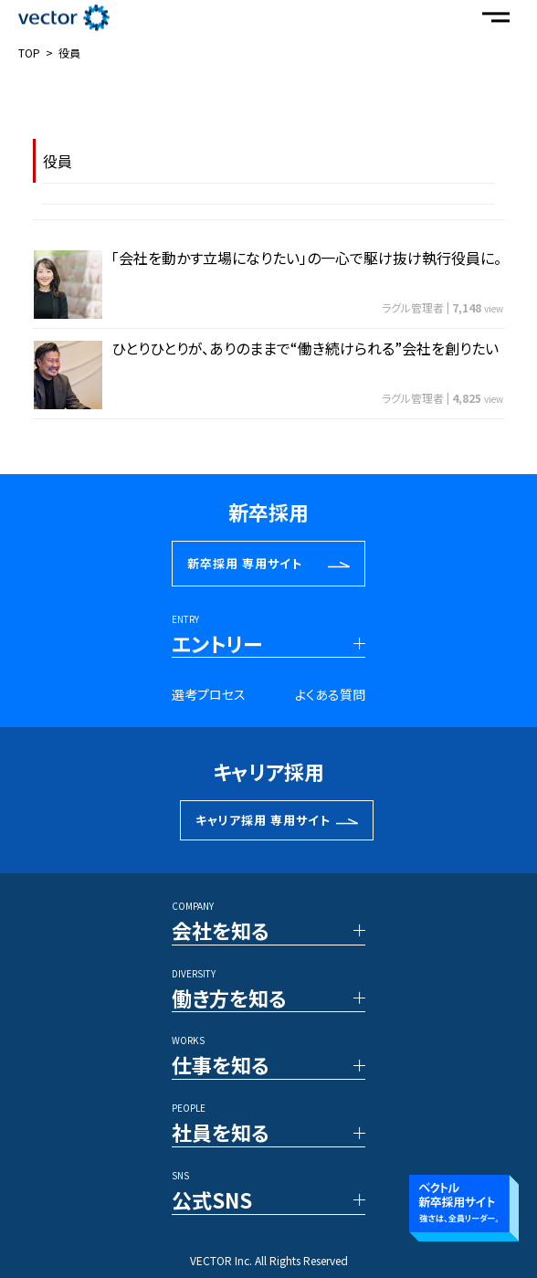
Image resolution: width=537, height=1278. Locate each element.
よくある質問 (330, 694)
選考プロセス (209, 694)
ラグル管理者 (413, 307)
